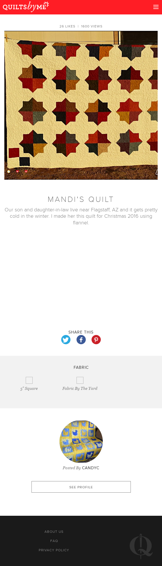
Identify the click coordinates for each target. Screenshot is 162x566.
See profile (81, 487)
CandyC (90, 468)
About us (54, 532)
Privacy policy (54, 550)
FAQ (54, 541)
